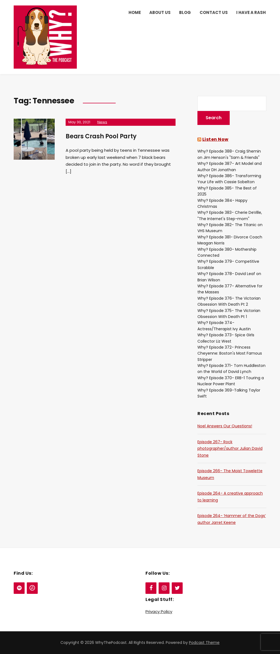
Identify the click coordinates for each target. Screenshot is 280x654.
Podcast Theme (204, 642)
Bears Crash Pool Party (101, 136)
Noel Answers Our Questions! (224, 426)
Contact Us (214, 12)
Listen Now (215, 139)
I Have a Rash (251, 12)
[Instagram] (164, 588)
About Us (160, 12)
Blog (185, 12)
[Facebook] (150, 588)
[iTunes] (32, 588)
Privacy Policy (158, 611)
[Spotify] (19, 588)
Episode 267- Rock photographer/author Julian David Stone (229, 448)
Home (135, 12)
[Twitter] (177, 588)
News (102, 122)
